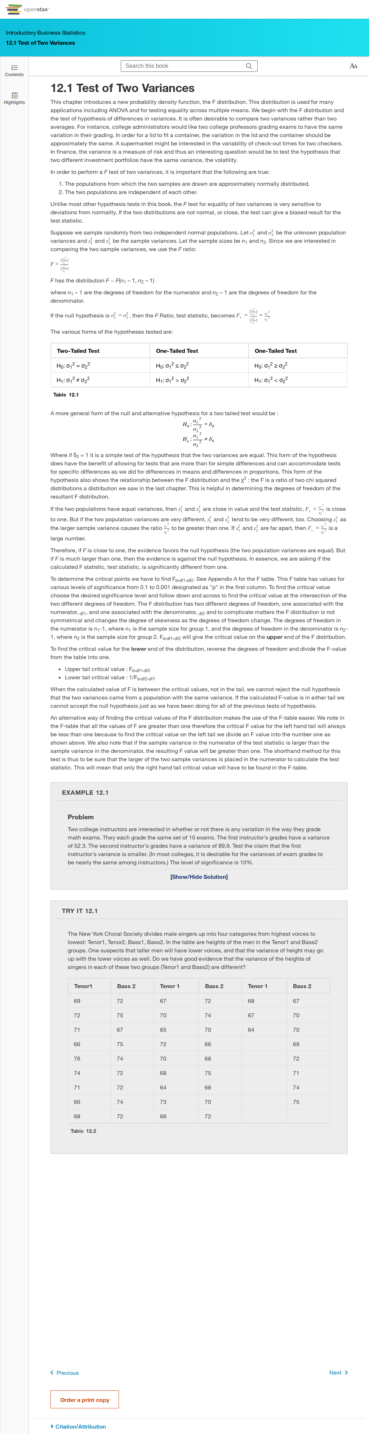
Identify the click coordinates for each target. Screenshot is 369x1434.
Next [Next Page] (340, 1372)
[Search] (249, 66)
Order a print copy (84, 1399)
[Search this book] (181, 66)
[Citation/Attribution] (199, 1426)
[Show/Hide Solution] (199, 876)
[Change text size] (353, 66)
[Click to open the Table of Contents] (14, 70)
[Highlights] (14, 98)
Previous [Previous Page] (63, 1372)
